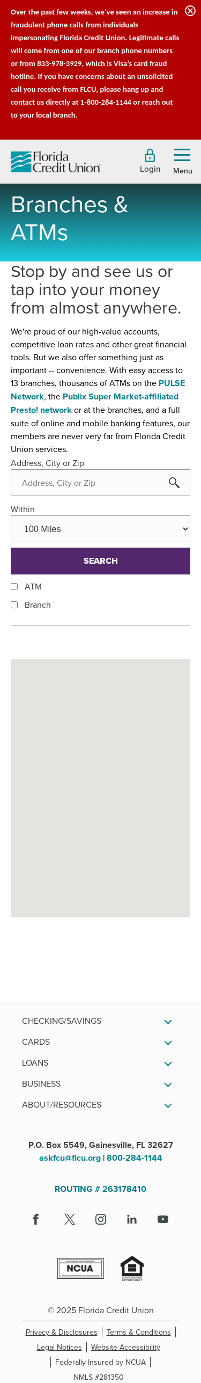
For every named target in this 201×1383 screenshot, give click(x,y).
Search (101, 561)
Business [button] (41, 1083)
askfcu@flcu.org (70, 1158)
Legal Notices (62, 1347)
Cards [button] (36, 1041)
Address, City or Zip (47, 463)
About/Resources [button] (61, 1104)
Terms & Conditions (141, 1332)
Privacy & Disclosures (62, 1332)
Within (23, 509)
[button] (150, 161)
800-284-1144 (134, 1158)
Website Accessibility (128, 1347)
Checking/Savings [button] (61, 1021)
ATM (33, 586)
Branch (38, 604)
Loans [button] (35, 1062)
